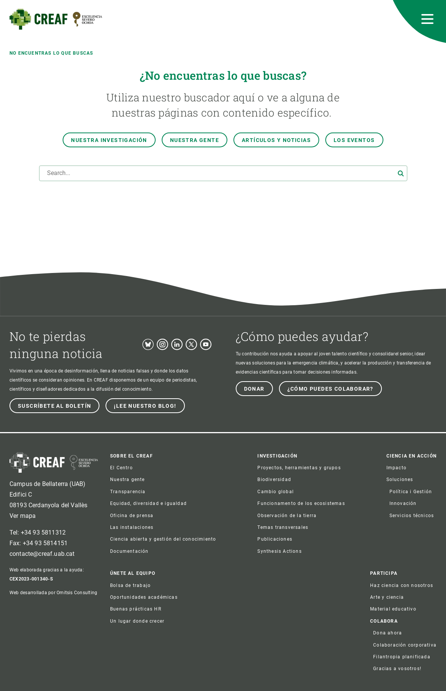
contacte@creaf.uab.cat (42, 553)
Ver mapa (22, 515)
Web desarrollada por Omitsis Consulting (53, 592)
